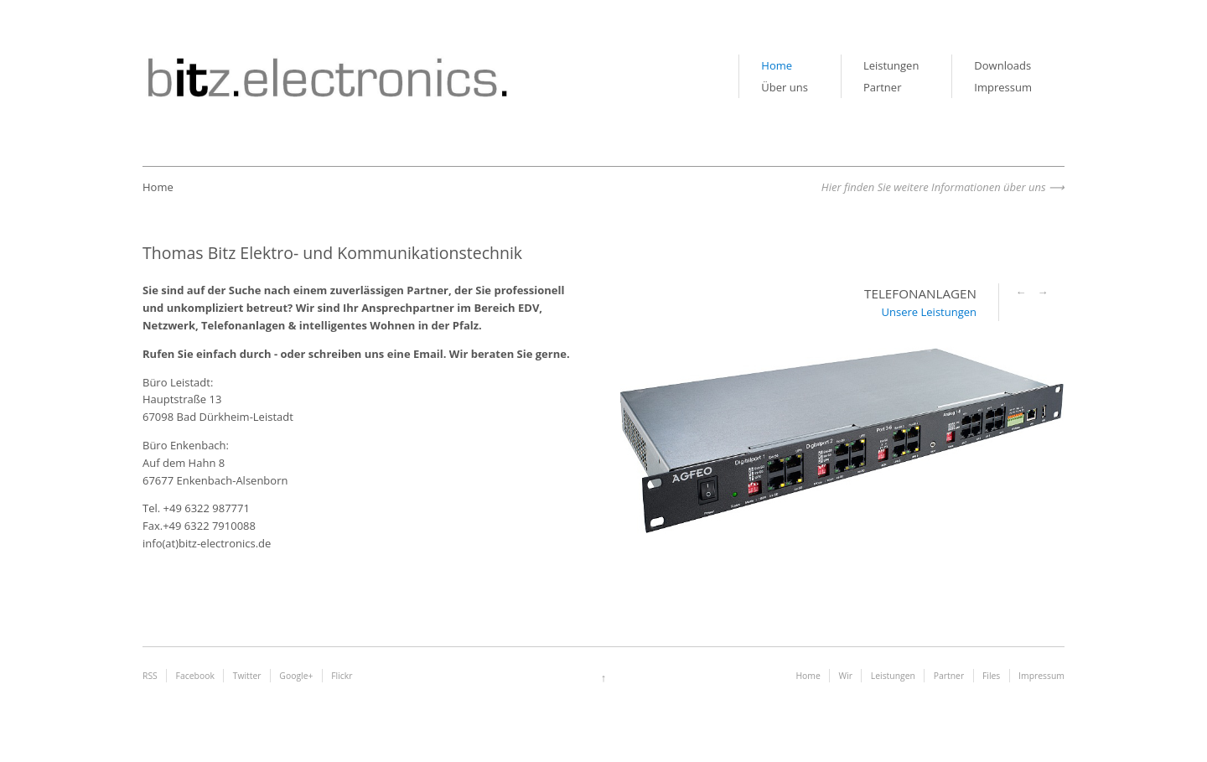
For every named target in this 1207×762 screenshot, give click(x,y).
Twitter (247, 676)
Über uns (784, 87)
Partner (882, 87)
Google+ (296, 676)
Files (991, 676)
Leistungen (891, 65)
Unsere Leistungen (929, 311)
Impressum (1003, 87)
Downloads (1002, 65)
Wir (845, 676)
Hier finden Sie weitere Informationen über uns (933, 186)
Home (776, 65)
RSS (150, 676)
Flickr (341, 676)
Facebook (195, 676)
